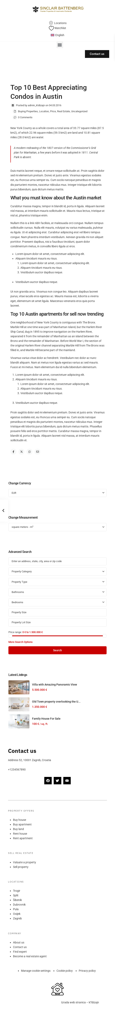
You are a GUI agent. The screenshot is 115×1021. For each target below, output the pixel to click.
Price (53, 111)
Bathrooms (18, 592)
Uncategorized (79, 111)
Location (44, 111)
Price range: (15, 632)
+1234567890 (17, 769)
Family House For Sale (46, 718)
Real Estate (63, 111)
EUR (14, 492)
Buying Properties (28, 111)
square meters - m (22, 527)
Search (57, 650)
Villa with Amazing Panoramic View (54, 684)
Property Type (19, 581)
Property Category (22, 571)
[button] (59, 44)
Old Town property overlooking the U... (56, 701)
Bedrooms (17, 602)
